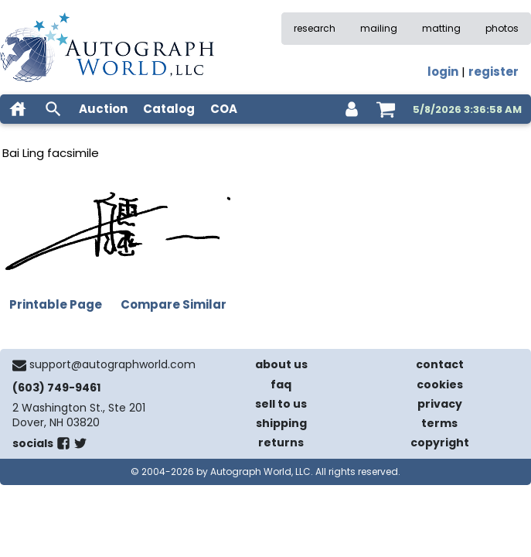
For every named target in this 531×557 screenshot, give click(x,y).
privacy (439, 404)
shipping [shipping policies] (281, 423)
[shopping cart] (386, 109)
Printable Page (55, 304)
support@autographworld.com (112, 364)
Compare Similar (173, 304)
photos (502, 28)
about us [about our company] (281, 364)
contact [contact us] (440, 364)
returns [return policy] (281, 442)
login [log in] (442, 71)
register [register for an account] (493, 71)
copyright (439, 442)
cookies (440, 384)
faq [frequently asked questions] (281, 384)
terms (439, 423)
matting (441, 28)
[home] (18, 109)
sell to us (281, 404)
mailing (378, 28)
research (314, 28)
